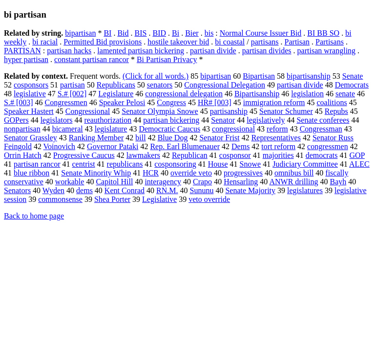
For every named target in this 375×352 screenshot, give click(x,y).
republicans (125, 164)
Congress (171, 102)
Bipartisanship (256, 93)
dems (84, 190)
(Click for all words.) (155, 76)
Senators (17, 190)
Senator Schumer (286, 111)
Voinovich (59, 146)
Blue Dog (173, 137)
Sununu (202, 190)
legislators (57, 120)
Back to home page (34, 216)
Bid (122, 33)
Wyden (53, 190)
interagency (163, 181)
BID (159, 33)
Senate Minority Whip (96, 173)
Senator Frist (219, 137)
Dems (240, 146)
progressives (243, 173)
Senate (352, 76)
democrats (322, 155)
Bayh (338, 181)
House (218, 164)
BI (107, 33)
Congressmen (66, 102)
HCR (151, 173)
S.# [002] (72, 93)
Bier (192, 33)
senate (345, 93)
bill (140, 137)
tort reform (278, 146)
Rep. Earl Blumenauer (185, 146)
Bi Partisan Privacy (167, 59)
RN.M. (167, 190)
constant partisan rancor (91, 59)
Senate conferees (322, 120)
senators (159, 85)
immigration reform (274, 102)
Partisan (297, 42)
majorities (278, 155)
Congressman (321, 129)
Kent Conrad (124, 190)
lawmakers (143, 155)
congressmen (327, 146)
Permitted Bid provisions (102, 42)
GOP (356, 155)
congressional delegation (184, 93)
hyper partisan (26, 59)
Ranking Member (96, 137)
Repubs (336, 111)
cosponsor (235, 155)
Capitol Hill (114, 181)
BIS (141, 33)
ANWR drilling (293, 181)
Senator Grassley (30, 137)
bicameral (67, 129)
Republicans (116, 85)
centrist (83, 164)
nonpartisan (22, 129)
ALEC (359, 164)
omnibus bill (293, 173)
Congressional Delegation (224, 85)
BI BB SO (323, 33)
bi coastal (230, 42)
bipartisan (80, 33)
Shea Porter (112, 199)
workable (69, 181)
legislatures (305, 190)
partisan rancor (37, 164)
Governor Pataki (112, 146)
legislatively (266, 120)
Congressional (87, 111)
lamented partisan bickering (140, 50)
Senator (223, 120)
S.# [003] (18, 102)
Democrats (352, 85)
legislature (111, 129)
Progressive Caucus (84, 155)
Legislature (115, 93)
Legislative (159, 199)
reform (277, 129)
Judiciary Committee (305, 164)
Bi (175, 33)
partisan (72, 85)
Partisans (329, 42)
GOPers (16, 120)
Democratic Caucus (169, 129)
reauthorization (107, 120)
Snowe (250, 164)
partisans (265, 42)
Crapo (202, 181)
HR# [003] (214, 102)
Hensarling (241, 181)
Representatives (276, 137)
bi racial (45, 42)
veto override (209, 199)
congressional (233, 129)
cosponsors (31, 85)
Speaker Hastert (29, 111)
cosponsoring (175, 164)
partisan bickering (171, 120)
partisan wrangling (326, 50)
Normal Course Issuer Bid (261, 33)
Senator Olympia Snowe (160, 111)
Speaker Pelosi (122, 102)
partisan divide (213, 50)
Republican (190, 155)
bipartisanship (309, 76)
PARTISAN (22, 50)
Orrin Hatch (23, 155)
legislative (30, 93)
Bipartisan (259, 76)
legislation (307, 93)
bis (209, 33)
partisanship (229, 111)
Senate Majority (250, 190)
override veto (191, 173)
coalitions (331, 102)
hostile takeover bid (178, 42)
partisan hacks (69, 50)
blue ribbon (31, 173)
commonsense (60, 199)
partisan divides (267, 50)
